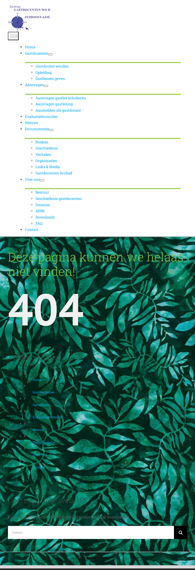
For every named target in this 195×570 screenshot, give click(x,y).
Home (37, 379)
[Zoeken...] (91, 532)
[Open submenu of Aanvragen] (46, 86)
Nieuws (38, 429)
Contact (39, 467)
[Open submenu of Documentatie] (51, 130)
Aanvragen (41, 404)
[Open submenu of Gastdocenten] (50, 54)
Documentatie (44, 442)
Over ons (40, 454)
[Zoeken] (180, 532)
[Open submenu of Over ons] (42, 180)
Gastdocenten (44, 392)
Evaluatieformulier (47, 417)
